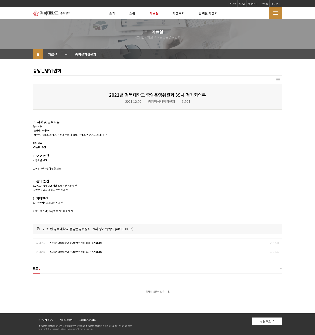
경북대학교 (275, 3)
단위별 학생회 (208, 13)
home (38, 54)
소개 (112, 13)
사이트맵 (264, 3)
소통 (132, 13)
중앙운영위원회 (102, 54)
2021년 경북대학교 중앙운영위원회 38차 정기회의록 (75, 251)
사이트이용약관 (66, 320)
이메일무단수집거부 (87, 320)
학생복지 (179, 13)
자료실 (154, 13)
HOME (233, 3)
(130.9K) (85, 228)
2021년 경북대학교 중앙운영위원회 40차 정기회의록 (75, 243)
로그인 (242, 3)
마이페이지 (252, 3)
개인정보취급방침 (46, 320)
